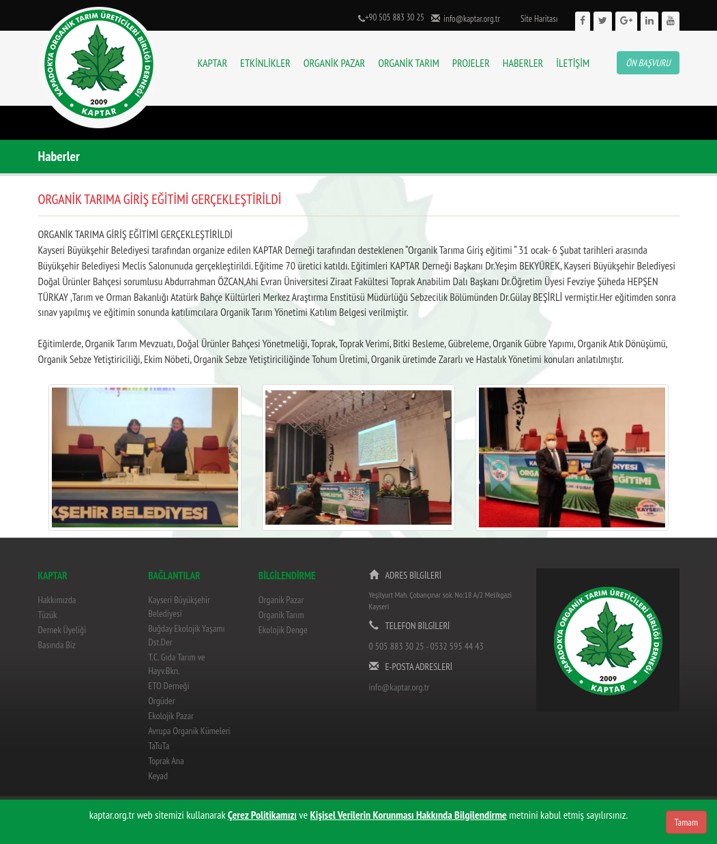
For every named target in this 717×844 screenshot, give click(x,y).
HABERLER (523, 63)
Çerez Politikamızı (262, 814)
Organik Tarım (281, 615)
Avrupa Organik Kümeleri (189, 731)
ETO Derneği (168, 686)
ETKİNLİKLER (265, 63)
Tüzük (47, 615)
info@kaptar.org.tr (470, 19)
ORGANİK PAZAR (334, 63)
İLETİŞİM (572, 63)
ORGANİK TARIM (408, 63)
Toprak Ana (166, 761)
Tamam (687, 822)
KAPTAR (212, 63)
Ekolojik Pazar (171, 716)
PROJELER (471, 63)
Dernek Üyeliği (62, 630)
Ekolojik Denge (283, 630)
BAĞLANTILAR (174, 575)
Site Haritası (539, 19)
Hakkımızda (57, 600)
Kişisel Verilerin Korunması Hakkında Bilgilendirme (408, 814)
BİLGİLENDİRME (287, 575)
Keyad (158, 776)
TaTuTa (158, 746)
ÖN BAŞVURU (648, 63)
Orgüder (161, 701)
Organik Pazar (281, 600)
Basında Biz (57, 645)
